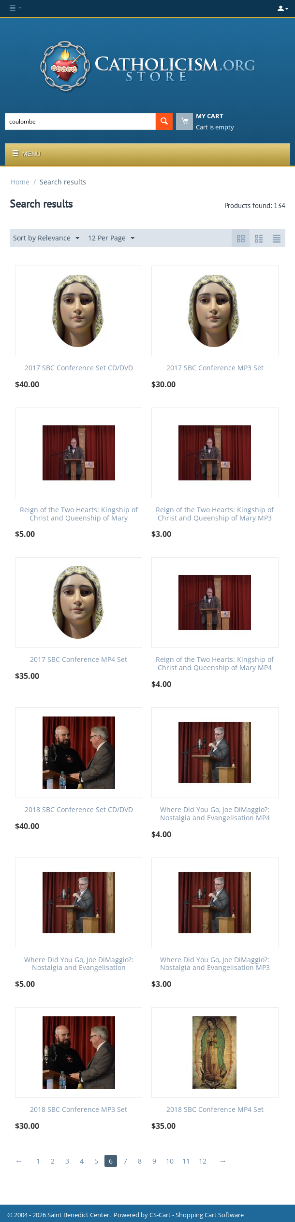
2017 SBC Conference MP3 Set (215, 368)
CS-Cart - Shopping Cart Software (196, 1214)
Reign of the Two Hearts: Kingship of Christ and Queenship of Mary (79, 514)
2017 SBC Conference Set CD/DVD (79, 368)
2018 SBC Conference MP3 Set (78, 1110)
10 (170, 1161)
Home (20, 181)
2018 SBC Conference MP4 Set (215, 1110)
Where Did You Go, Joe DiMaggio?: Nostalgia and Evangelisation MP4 (215, 814)
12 (202, 1161)
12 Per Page (111, 238)
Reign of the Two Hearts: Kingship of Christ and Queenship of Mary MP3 (215, 514)
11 (186, 1161)
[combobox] (80, 121)
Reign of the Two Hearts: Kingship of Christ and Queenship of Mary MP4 (215, 664)
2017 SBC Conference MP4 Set (78, 660)
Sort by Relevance (46, 238)
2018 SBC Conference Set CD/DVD (79, 810)
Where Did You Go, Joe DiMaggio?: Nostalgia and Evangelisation (78, 964)
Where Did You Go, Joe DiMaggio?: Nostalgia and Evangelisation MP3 (215, 964)
